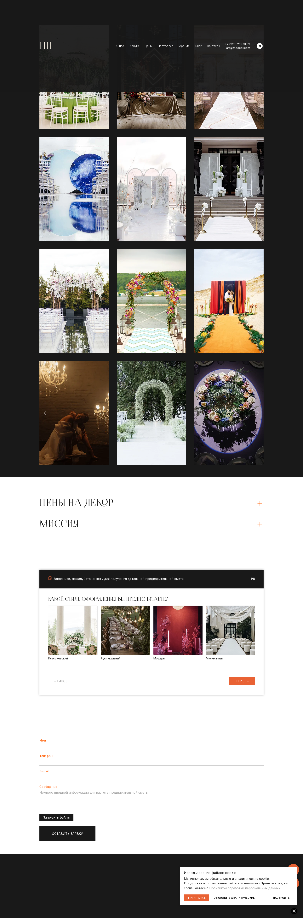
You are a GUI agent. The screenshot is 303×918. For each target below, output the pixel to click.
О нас (120, 46)
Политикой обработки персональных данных (245, 888)
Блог (198, 46)
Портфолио (165, 46)
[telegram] (260, 46)
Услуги (134, 46)
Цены (148, 46)
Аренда (184, 46)
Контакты (213, 46)
